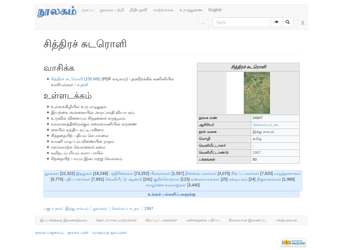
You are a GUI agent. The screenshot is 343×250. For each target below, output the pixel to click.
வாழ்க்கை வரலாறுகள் (166, 185)
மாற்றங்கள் (163, 10)
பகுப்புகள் (52, 208)
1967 (257, 153)
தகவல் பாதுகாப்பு (49, 233)
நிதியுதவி (138, 10)
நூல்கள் (52, 173)
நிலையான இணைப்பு (248, 220)
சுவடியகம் (238, 179)
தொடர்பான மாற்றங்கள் (116, 220)
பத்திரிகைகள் (121, 173)
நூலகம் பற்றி (112, 10)
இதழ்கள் (84, 173)
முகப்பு (87, 10)
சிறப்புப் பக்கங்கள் (161, 220)
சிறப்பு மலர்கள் (245, 173)
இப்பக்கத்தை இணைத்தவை (63, 220)
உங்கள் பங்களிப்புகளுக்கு (172, 194)
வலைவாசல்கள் (205, 179)
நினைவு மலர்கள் (200, 173)
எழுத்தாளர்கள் (287, 173)
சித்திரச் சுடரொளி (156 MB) (76, 79)
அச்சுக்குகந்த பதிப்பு (203, 220)
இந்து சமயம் (77, 208)
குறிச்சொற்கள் (167, 179)
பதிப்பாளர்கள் (77, 179)
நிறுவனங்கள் (269, 179)
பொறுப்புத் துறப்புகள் (109, 233)
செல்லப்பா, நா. (266, 125)
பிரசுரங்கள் (160, 173)
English (215, 10)
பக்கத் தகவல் (286, 220)
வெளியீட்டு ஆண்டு (123, 179)
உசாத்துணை (191, 10)
